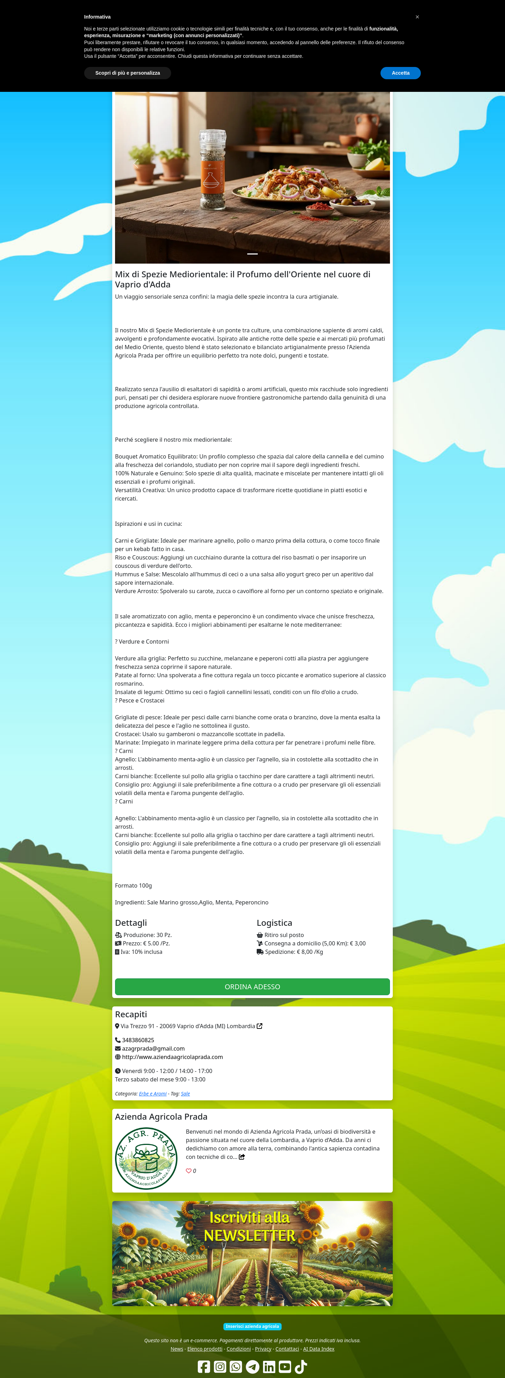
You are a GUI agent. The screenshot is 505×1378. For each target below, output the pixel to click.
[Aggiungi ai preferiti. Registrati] (188, 1171)
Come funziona (212, 45)
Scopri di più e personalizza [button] (127, 1359)
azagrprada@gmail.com (153, 1048)
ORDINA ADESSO (253, 986)
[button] (417, 1303)
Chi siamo (246, 45)
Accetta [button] (401, 1359)
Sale (185, 1093)
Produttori (274, 45)
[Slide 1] (252, 254)
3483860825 (138, 1040)
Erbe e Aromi (153, 1093)
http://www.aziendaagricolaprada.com (172, 1057)
